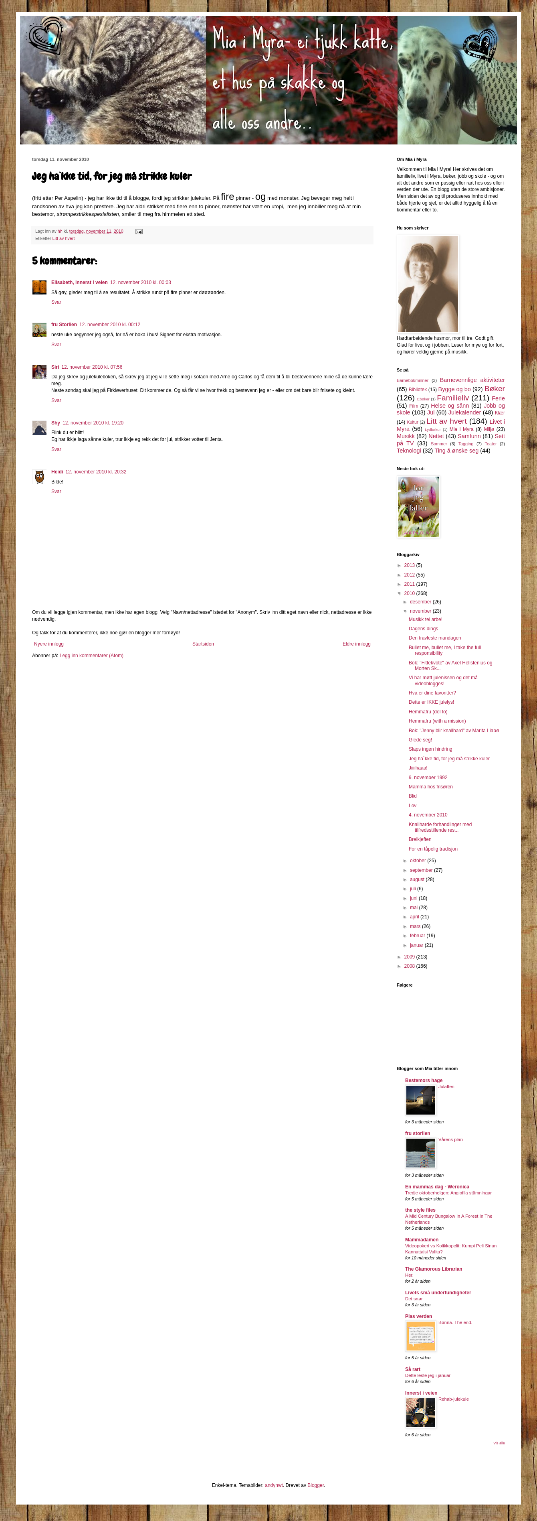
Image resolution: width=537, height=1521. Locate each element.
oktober (418, 860)
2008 (410, 966)
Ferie (498, 398)
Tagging (466, 443)
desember (421, 602)
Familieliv (453, 398)
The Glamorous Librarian (433, 1269)
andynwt (274, 1485)
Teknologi (409, 450)
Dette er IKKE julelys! (431, 702)
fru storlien (417, 1133)
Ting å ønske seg (456, 450)
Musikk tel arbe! (425, 619)
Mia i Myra (462, 429)
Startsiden (203, 644)
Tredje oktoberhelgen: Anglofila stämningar (448, 1192)
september (422, 870)
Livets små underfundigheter (438, 1293)
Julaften (446, 1086)
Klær (500, 413)
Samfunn (469, 436)
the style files (420, 1210)
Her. (409, 1275)
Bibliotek (418, 389)
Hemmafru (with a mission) (437, 721)
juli (413, 888)
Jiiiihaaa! (418, 768)
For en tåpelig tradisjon (433, 849)
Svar (56, 302)
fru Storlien (64, 324)
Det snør (414, 1298)
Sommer (439, 443)
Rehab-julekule (453, 1399)
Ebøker (423, 399)
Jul (430, 412)
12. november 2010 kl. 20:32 (95, 472)
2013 (410, 565)
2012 (410, 575)
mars (416, 926)
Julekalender (464, 412)
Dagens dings (423, 629)
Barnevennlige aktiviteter (472, 380)
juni (414, 898)
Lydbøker (433, 429)
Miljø (489, 429)
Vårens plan (450, 1139)
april (415, 917)
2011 (410, 584)
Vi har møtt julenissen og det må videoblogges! (443, 680)
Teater (491, 443)
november (421, 611)
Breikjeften (420, 839)
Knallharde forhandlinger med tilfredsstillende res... (440, 827)
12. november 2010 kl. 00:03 (140, 282)
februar (418, 935)
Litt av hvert (63, 238)
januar (417, 945)
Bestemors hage (423, 1080)
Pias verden (418, 1316)
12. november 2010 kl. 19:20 (93, 423)
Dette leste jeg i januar (427, 1375)
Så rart (412, 1369)
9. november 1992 (428, 777)
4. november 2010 (428, 815)
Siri (55, 367)
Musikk (406, 436)
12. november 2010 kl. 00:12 (109, 324)
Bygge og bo (454, 389)
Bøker (495, 388)
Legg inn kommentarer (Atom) (91, 655)
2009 (410, 957)
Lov (412, 805)
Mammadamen (421, 1240)
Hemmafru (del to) (428, 712)
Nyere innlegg (49, 644)
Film (413, 406)
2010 (410, 593)
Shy (55, 423)
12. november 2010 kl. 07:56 (91, 367)
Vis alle (499, 1443)
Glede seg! (420, 740)
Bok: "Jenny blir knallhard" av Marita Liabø (454, 730)
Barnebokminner (412, 380)
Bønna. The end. (455, 1322)
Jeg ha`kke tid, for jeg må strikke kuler (449, 759)
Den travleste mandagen (435, 638)
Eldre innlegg (357, 644)
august (418, 879)
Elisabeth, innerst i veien (79, 282)
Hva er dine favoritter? (432, 693)
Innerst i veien (421, 1393)
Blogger (315, 1485)
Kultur (412, 422)
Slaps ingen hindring (430, 749)
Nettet (436, 436)
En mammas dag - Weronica (437, 1187)
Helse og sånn (450, 405)
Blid (413, 796)
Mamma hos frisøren (431, 787)
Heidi (57, 472)
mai (414, 907)
